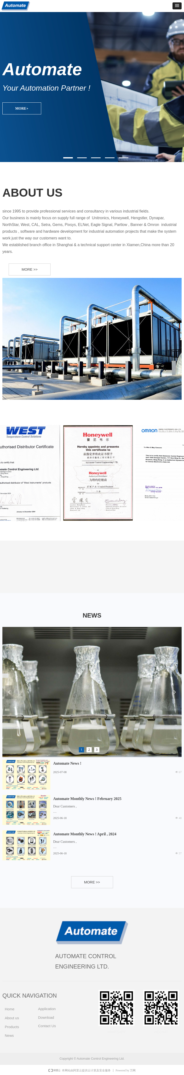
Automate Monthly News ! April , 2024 (84, 834)
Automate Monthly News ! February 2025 (87, 799)
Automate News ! (67, 763)
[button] (177, 5)
